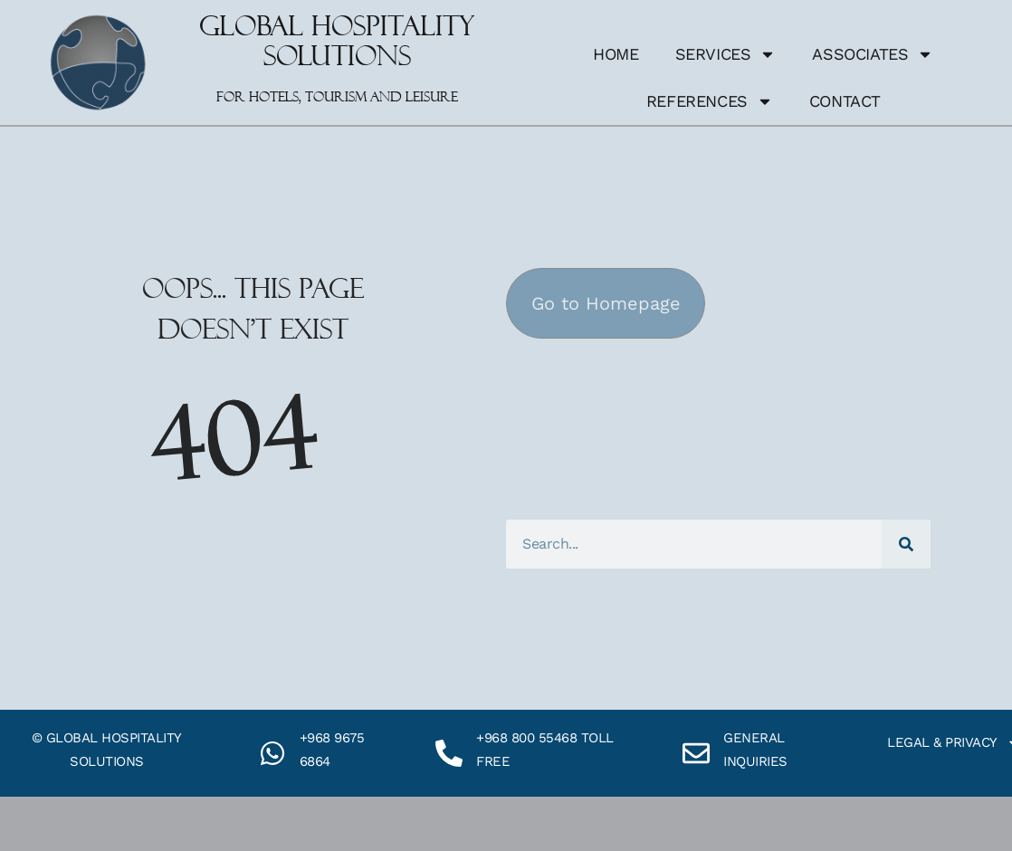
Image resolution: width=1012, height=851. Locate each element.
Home (615, 53)
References (709, 101)
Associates (872, 54)
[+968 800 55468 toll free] (449, 753)
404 (234, 439)
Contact (845, 100)
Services (726, 54)
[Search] (906, 544)
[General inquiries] (696, 753)
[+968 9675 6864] (272, 753)
